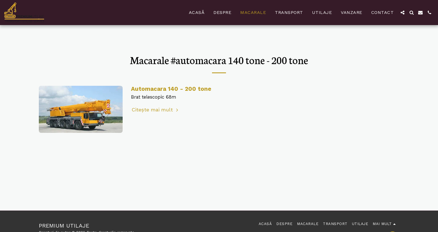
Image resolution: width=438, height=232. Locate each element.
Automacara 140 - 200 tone (171, 89)
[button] (402, 12)
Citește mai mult (156, 110)
